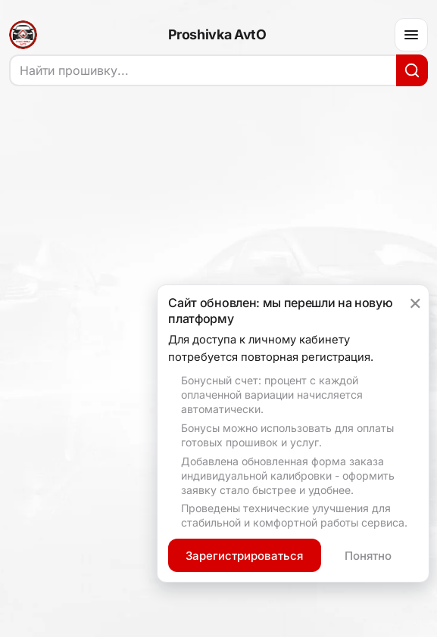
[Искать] (412, 70)
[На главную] (23, 34)
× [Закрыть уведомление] (415, 301)
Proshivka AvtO (217, 34)
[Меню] (411, 34)
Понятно (368, 555)
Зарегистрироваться (244, 555)
